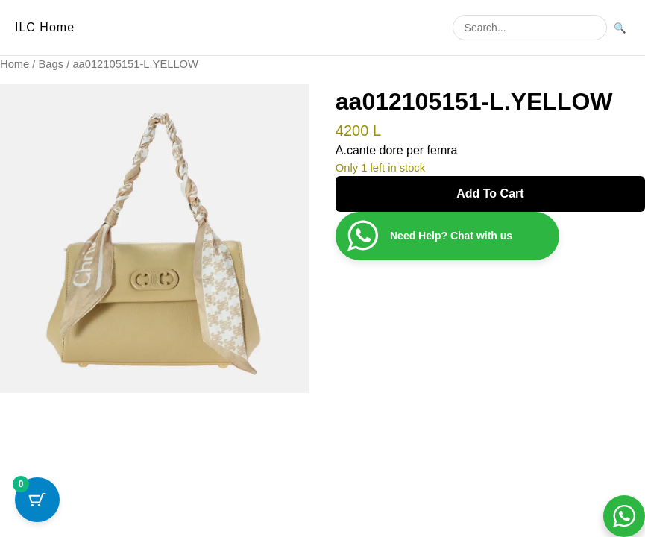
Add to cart (489, 193)
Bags (51, 64)
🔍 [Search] (620, 28)
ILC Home (45, 27)
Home (14, 64)
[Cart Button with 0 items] (37, 499)
